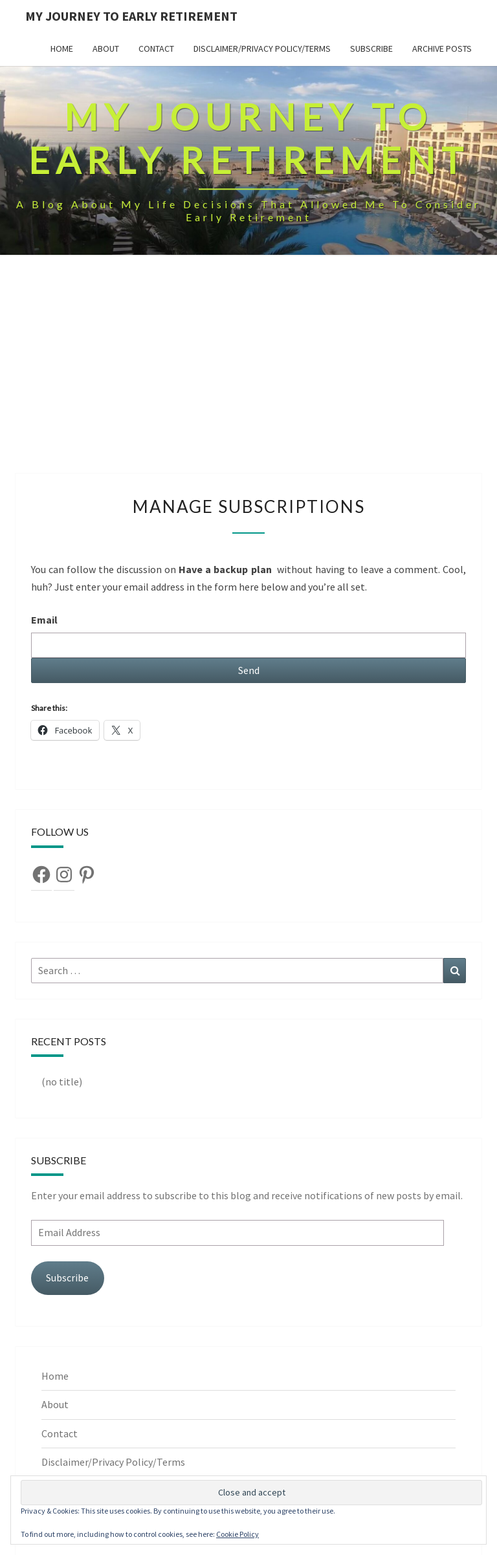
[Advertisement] (248, 376)
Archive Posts (442, 48)
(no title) (61, 1081)
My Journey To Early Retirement (131, 16)
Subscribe (371, 48)
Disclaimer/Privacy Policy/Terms (262, 48)
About (106, 48)
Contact (156, 48)
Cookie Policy (237, 1534)
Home (61, 48)
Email (44, 619)
